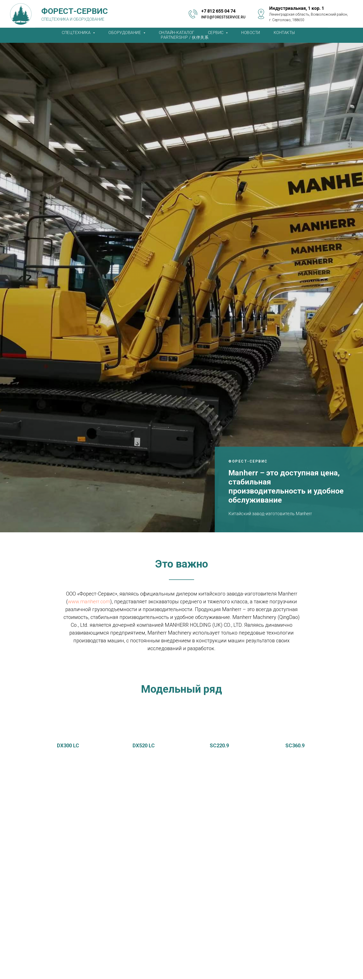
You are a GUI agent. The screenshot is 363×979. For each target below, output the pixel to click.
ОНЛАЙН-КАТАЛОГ (176, 32)
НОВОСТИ (250, 32)
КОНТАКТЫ (284, 32)
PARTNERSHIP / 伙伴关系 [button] (184, 37)
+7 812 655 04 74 (218, 11)
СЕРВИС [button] (216, 32)
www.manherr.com (89, 602)
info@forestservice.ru (223, 17)
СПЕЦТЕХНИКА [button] (77, 32)
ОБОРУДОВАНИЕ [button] (125, 32)
